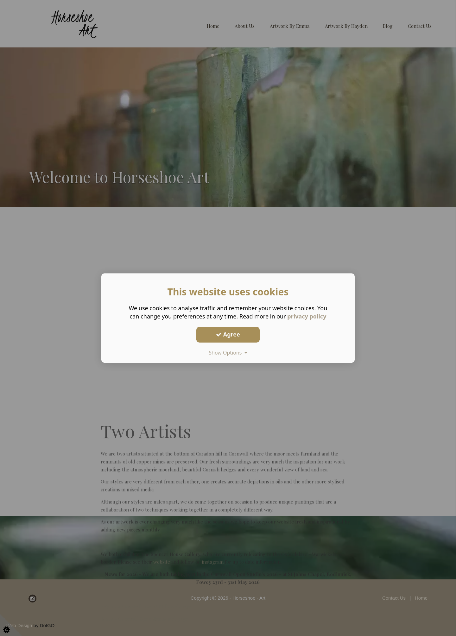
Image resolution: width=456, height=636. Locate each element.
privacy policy (306, 316)
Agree (228, 334)
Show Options (228, 352)
